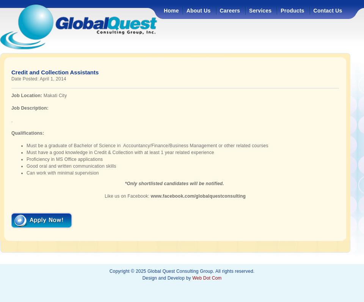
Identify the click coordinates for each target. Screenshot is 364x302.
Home (171, 11)
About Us (199, 11)
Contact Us (328, 11)
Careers (230, 11)
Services (260, 11)
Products (292, 11)
